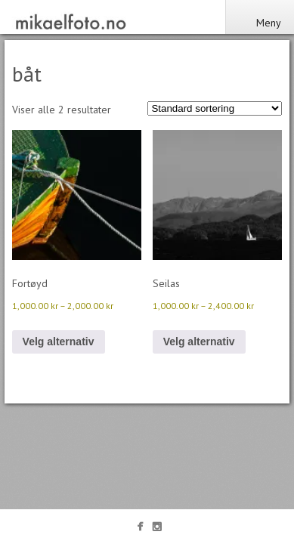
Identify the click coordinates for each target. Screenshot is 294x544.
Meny (259, 22)
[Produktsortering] (214, 108)
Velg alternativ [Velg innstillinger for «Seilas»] (199, 341)
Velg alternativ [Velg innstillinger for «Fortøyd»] (58, 341)
